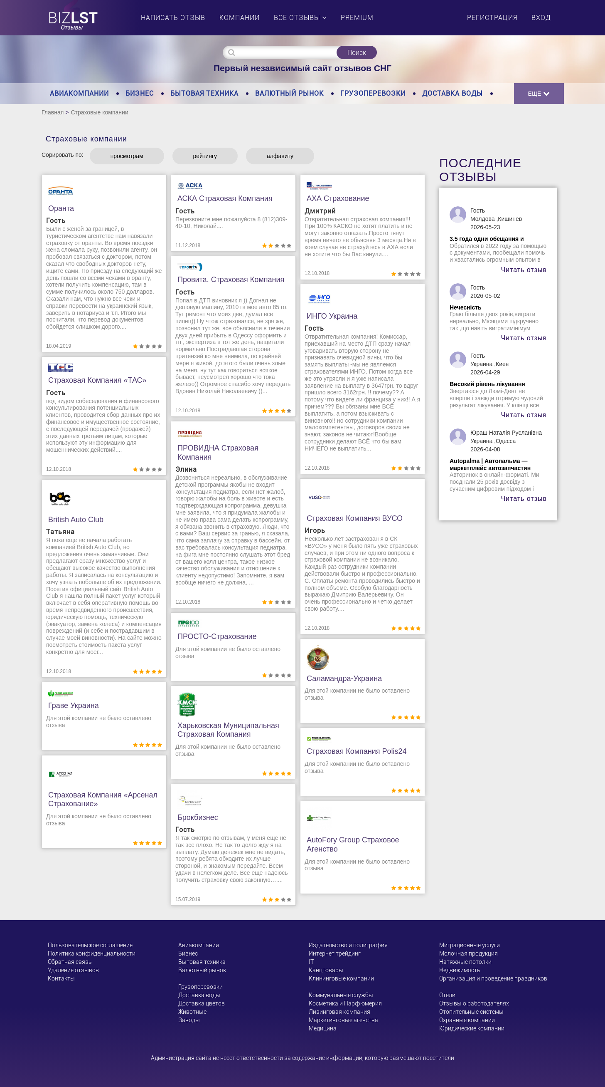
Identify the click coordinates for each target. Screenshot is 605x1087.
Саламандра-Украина (344, 678)
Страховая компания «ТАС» (97, 380)
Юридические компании (471, 1028)
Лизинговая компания (339, 1011)
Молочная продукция (468, 953)
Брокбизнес (197, 817)
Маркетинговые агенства (343, 1020)
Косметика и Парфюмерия (345, 1003)
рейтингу (205, 156)
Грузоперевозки (373, 93)
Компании (239, 18)
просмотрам (127, 156)
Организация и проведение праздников (493, 978)
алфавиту (280, 156)
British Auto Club (75, 519)
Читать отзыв (524, 269)
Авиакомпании (79, 93)
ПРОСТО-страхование (217, 636)
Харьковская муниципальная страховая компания (228, 730)
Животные (192, 1011)
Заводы (189, 1020)
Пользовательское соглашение (90, 945)
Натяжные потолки (465, 961)
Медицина (323, 1028)
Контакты (61, 978)
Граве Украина (73, 705)
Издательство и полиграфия (348, 945)
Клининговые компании (341, 978)
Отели (447, 995)
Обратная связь (69, 961)
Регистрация (492, 18)
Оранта (61, 208)
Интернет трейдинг (335, 953)
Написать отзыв (173, 18)
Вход (541, 18)
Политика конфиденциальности (91, 953)
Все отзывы (300, 18)
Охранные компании (467, 1020)
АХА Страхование (338, 198)
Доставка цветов (201, 1003)
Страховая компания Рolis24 (357, 751)
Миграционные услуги (469, 945)
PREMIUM (357, 18)
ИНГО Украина (332, 316)
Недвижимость (459, 970)
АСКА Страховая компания (225, 198)
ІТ (311, 961)
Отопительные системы (471, 1011)
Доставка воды (452, 93)
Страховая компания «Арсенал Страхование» (102, 799)
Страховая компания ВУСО (355, 518)
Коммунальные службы (341, 995)
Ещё (539, 93)
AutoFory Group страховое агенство (353, 844)
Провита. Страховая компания (230, 279)
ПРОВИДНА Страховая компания (217, 452)
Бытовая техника (204, 93)
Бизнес (139, 93)
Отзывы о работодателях (474, 1003)
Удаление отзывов (73, 970)
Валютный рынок (289, 93)
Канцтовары (326, 970)
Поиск (356, 53)
